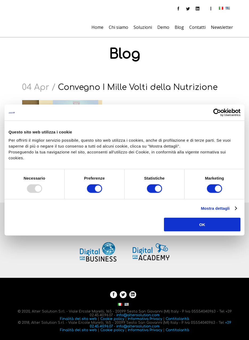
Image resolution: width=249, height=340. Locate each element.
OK (202, 224)
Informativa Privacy (145, 319)
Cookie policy (112, 319)
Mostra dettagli (215, 208)
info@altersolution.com (137, 315)
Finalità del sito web (78, 319)
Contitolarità (177, 319)
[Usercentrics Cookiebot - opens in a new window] (217, 113)
